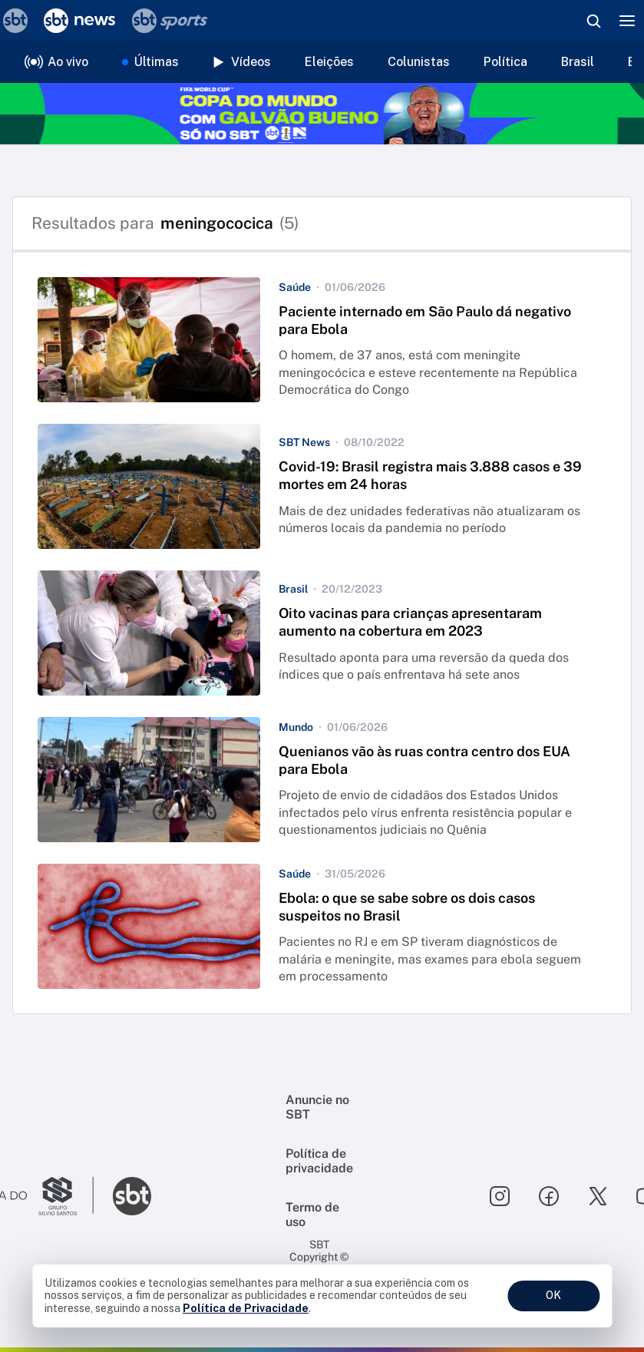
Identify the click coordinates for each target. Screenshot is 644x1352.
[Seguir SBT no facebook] (549, 1196)
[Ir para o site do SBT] (132, 1196)
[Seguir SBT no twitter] (598, 1196)
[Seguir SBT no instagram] (499, 1196)
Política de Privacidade (246, 1308)
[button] (322, 339)
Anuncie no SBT (317, 1107)
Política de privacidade (319, 1160)
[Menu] (627, 21)
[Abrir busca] (593, 20)
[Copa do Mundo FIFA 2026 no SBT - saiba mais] (322, 113)
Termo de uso (312, 1214)
